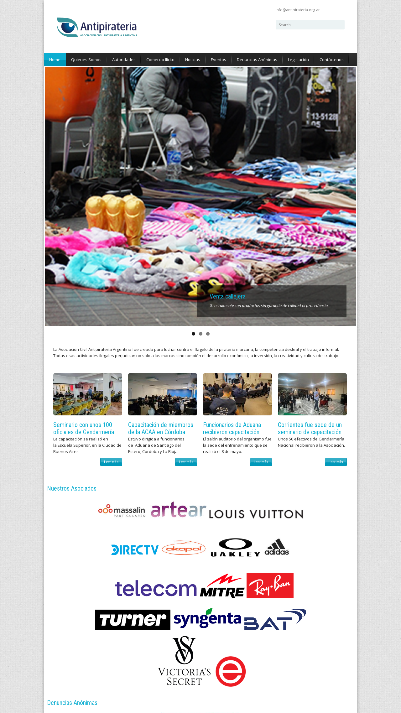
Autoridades (124, 59)
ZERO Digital (86, 668)
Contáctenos (332, 59)
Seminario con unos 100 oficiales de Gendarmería (83, 169)
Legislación (298, 59)
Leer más (111, 202)
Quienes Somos (86, 59)
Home (54, 59)
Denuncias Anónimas (257, 59)
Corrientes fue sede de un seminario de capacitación (310, 169)
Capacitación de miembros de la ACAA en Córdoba (160, 169)
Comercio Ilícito (160, 59)
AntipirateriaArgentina (160, 540)
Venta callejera (228, 37)
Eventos (218, 59)
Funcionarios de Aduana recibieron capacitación (232, 169)
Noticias (192, 59)
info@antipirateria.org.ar (298, 10)
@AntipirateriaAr (156, 552)
